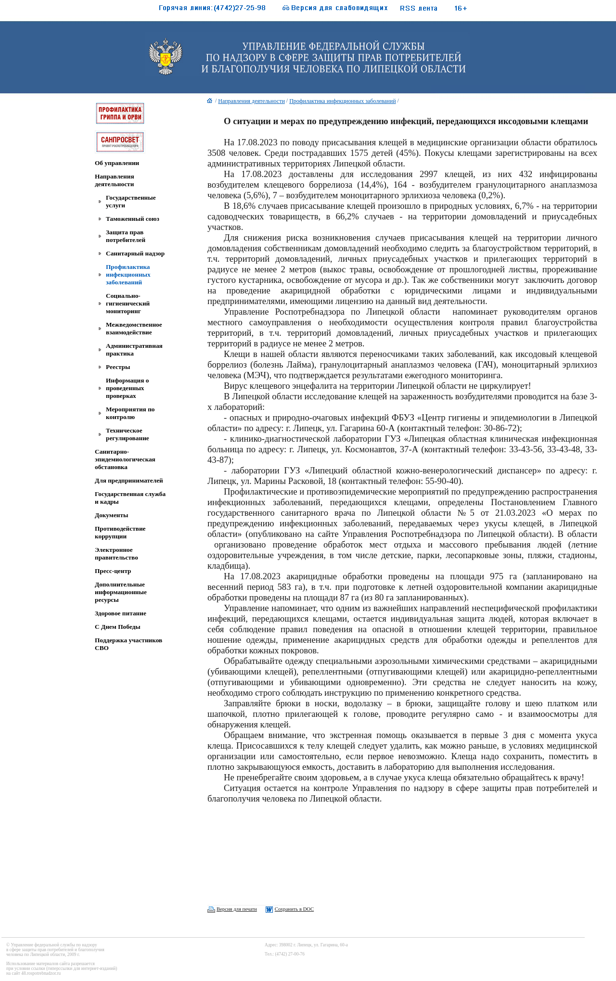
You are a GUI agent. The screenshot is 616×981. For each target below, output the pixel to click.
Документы (111, 515)
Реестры (118, 366)
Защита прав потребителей (125, 236)
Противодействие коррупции (120, 532)
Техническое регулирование (127, 434)
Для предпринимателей (129, 480)
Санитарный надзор (135, 253)
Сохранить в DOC (294, 909)
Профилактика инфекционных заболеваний (128, 274)
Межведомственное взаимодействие (134, 328)
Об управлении (117, 162)
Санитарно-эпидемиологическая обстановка (125, 459)
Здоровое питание (120, 613)
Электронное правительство (116, 553)
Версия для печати (237, 909)
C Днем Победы (118, 626)
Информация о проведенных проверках (127, 388)
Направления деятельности (114, 180)
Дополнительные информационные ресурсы (121, 592)
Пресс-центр (113, 570)
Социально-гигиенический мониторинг (128, 303)
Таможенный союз (132, 218)
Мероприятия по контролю (130, 413)
